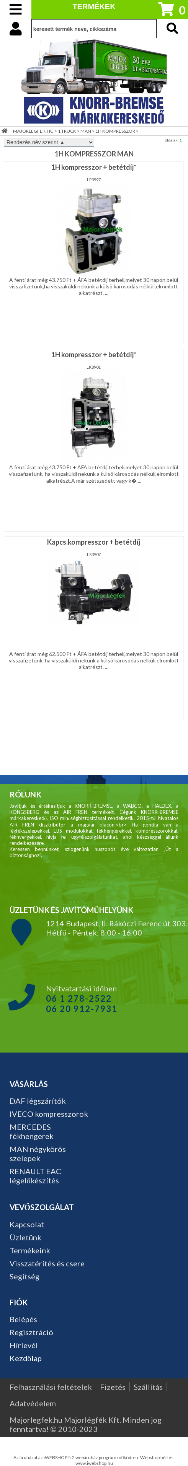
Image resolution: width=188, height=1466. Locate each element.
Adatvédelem (33, 1403)
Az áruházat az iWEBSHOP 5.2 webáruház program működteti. (77, 1457)
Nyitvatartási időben (82, 999)
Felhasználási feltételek (51, 1386)
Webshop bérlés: (157, 1457)
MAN (85, 131)
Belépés (23, 1319)
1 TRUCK (67, 131)
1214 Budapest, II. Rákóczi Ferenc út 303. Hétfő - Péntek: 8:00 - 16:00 (116, 928)
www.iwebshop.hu (94, 1463)
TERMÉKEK (93, 6)
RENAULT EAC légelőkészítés (35, 1176)
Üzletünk (25, 1237)
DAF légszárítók (38, 1100)
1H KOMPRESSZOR (115, 131)
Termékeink (30, 1250)
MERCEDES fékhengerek (32, 1131)
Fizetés (113, 1386)
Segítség (24, 1276)
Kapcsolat (27, 1224)
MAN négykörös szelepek (38, 1153)
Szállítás (148, 1386)
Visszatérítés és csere (47, 1263)
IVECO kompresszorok (49, 1113)
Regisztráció (31, 1332)
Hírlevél (24, 1345)
